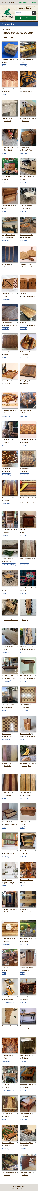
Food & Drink (6, 299)
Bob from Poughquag (28, 736)
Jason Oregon (8, 707)
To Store (5, 2)
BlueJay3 (25, 620)
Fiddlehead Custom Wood (28, 503)
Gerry (23, 62)
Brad (5, 296)
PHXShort (25, 179)
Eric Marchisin (26, 208)
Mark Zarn (7, 91)
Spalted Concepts (9, 883)
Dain (23, 532)
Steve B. (6, 532)
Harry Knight (8, 150)
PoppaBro (7, 1029)
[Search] (34, 13)
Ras (5, 590)
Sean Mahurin (26, 795)
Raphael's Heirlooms (28, 649)
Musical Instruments (8, 564)
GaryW (6, 912)
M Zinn (24, 883)
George (6, 179)
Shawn (24, 590)
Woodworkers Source (10, 267)
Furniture (5, 94)
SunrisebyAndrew (27, 91)
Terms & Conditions (19, 1186)
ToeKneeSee (25, 970)
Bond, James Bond (27, 912)
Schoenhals (25, 853)
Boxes (4, 65)
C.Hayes (24, 561)
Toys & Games (24, 270)
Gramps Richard (27, 150)
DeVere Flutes (8, 561)
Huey (5, 62)
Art (3, 445)
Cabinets (5, 915)
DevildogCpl (25, 707)
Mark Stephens (26, 766)
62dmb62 (7, 471)
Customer (25, 354)
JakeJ (5, 208)
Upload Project (26, 18)
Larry (5, 970)
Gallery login (23, 2)
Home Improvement (8, 1002)
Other (22, 94)
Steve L (6, 354)
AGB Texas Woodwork (11, 620)
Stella (5, 649)
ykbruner (6, 941)
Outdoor (23, 65)
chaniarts (25, 999)
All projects (6, 29)
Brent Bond (7, 121)
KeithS (24, 824)
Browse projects (8, 24)
